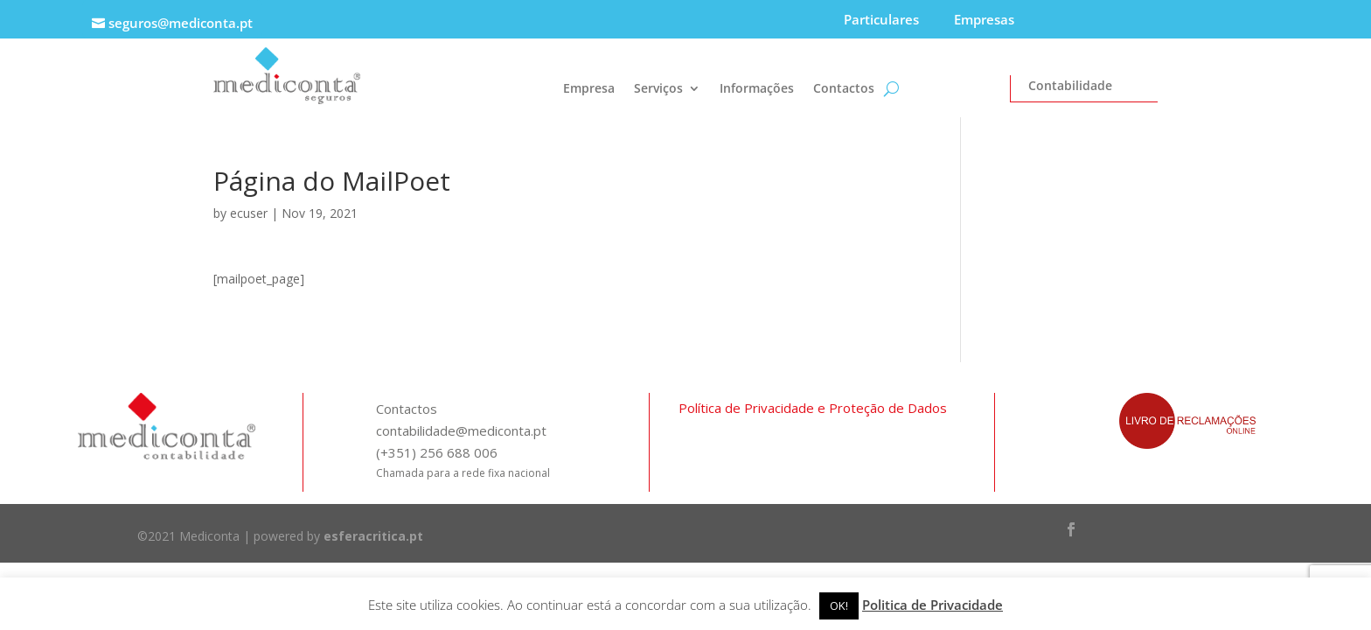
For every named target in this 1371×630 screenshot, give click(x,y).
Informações (757, 89)
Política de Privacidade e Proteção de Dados (813, 407)
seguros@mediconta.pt (180, 23)
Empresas (984, 19)
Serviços (658, 89)
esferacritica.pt (373, 536)
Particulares (881, 19)
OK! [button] (839, 605)
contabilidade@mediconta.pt (461, 430)
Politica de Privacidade (932, 604)
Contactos (843, 89)
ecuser (249, 213)
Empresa (589, 89)
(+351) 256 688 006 (437, 452)
